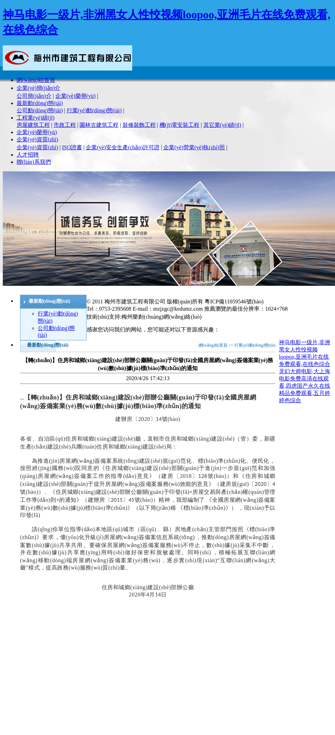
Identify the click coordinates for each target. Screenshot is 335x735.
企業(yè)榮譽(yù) (75, 96)
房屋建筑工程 (33, 125)
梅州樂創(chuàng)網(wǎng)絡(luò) (161, 317)
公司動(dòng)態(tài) (40, 110)
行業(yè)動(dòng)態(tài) (94, 110)
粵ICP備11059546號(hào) (234, 301)
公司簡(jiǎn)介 (34, 96)
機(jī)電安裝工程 (180, 125)
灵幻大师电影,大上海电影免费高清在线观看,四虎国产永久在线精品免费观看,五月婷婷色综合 (304, 385)
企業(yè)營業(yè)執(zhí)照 (194, 147)
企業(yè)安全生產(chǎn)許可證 (123, 147)
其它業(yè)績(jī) (222, 125)
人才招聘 (28, 155)
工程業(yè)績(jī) (35, 118)
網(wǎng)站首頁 (36, 80)
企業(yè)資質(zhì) (37, 139)
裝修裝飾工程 (139, 125)
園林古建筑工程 (99, 125)
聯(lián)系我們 (34, 162)
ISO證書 (72, 147)
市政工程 (65, 125)
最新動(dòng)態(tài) (40, 103)
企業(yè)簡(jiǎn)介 (38, 88)
